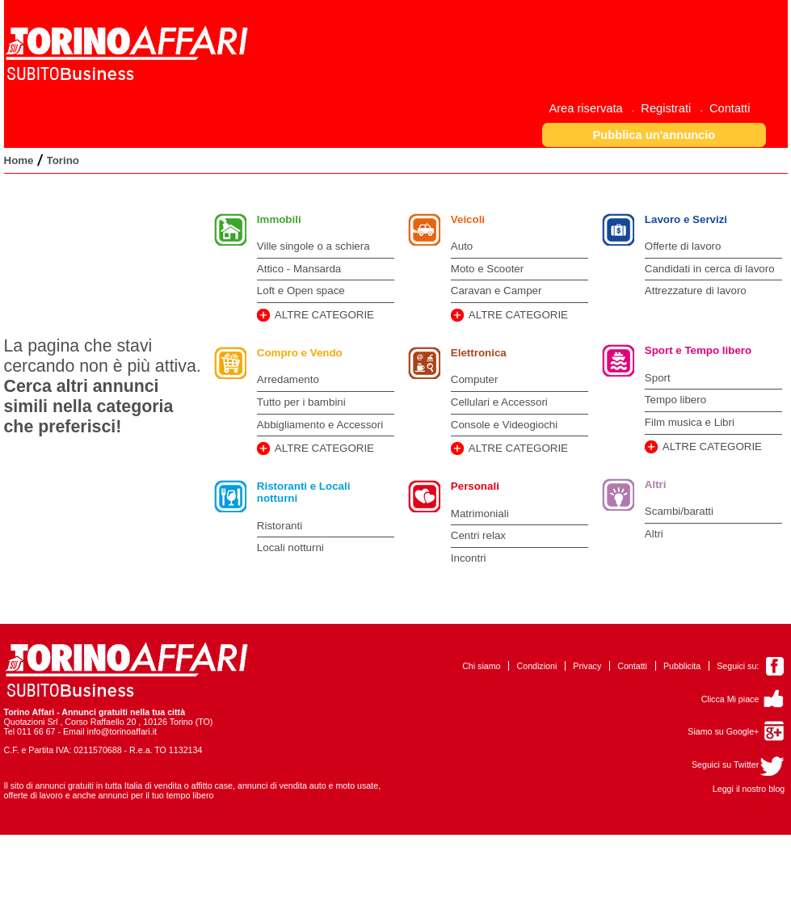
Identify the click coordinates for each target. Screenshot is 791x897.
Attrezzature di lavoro (696, 290)
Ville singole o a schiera (313, 246)
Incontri (468, 558)
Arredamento (288, 379)
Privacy (587, 666)
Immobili (279, 219)
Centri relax (478, 535)
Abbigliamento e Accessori (320, 425)
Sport (658, 378)
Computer (475, 379)
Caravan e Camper (496, 290)
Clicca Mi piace (730, 699)
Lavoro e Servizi (686, 219)
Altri (656, 484)
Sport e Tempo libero (698, 350)
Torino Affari (29, 712)
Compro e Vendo (300, 353)
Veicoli (468, 219)
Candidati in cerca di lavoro (710, 269)
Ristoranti (279, 526)
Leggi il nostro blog (749, 789)
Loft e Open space (301, 290)
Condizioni (537, 666)
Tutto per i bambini (301, 402)
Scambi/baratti (679, 511)
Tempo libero (675, 400)
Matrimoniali (480, 513)
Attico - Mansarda (299, 269)
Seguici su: (738, 666)
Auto (462, 246)
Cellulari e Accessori (499, 402)
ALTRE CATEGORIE (324, 315)
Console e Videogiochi (504, 425)
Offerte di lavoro (683, 246)
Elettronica (479, 353)
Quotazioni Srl (31, 721)
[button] (654, 134)
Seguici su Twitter (725, 764)
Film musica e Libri (689, 422)
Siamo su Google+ (723, 731)
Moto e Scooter (487, 269)
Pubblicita (682, 666)
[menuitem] (591, 108)
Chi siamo (481, 666)
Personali (475, 486)
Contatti (632, 666)
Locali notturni (290, 547)
